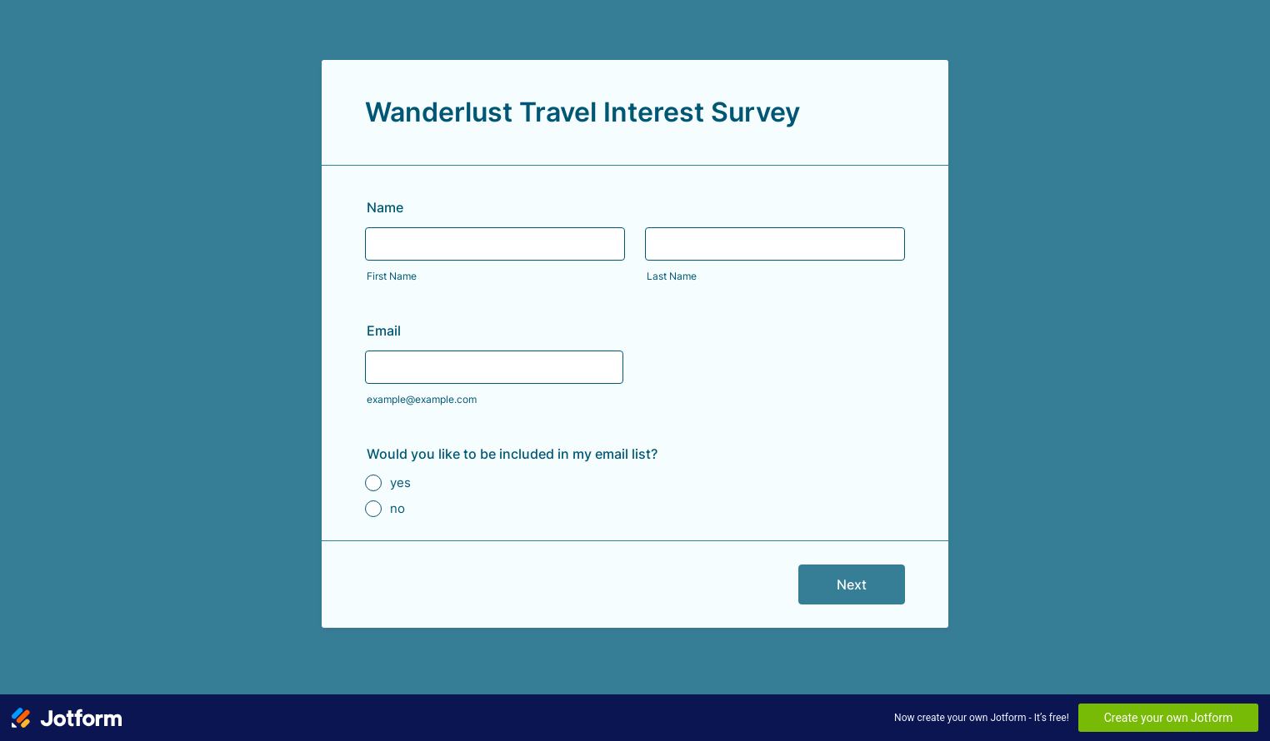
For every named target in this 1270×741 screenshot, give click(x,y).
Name (385, 207)
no (397, 508)
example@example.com (422, 399)
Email (384, 330)
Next (852, 584)
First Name (392, 276)
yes (400, 482)
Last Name (672, 276)
